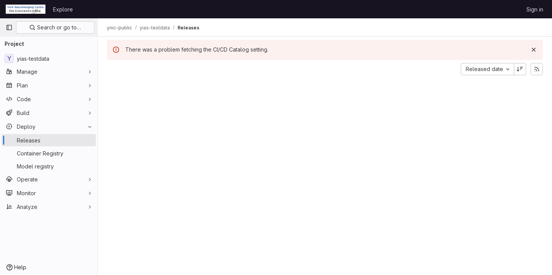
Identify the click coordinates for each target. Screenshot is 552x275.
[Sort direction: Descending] (520, 69)
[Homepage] (25, 9)
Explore (63, 9)
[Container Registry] (49, 153)
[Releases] (49, 140)
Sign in (534, 9)
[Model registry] (49, 166)
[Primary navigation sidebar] (9, 27)
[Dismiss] (533, 49)
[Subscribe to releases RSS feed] (537, 69)
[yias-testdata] (49, 58)
